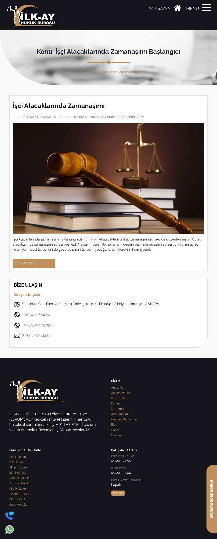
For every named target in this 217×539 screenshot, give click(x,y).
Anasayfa (76, 71)
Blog (114, 424)
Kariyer (116, 403)
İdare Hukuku (18, 499)
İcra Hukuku (17, 472)
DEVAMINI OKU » (28, 263)
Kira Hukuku (17, 488)
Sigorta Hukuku (19, 483)
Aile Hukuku (17, 457)
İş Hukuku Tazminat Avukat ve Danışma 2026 (108, 117)
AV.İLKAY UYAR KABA (39, 117)
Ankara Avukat (121, 393)
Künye (118, 493)
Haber (115, 430)
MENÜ (192, 8)
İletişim (116, 435)
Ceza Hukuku (18, 504)
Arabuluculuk (120, 414)
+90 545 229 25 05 (32, 325)
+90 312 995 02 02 (32, 314)
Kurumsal (117, 398)
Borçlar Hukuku (20, 478)
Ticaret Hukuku (19, 494)
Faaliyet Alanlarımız (124, 419)
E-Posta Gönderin (32, 336)
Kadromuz (118, 408)
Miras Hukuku (18, 467)
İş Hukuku (16, 462)
